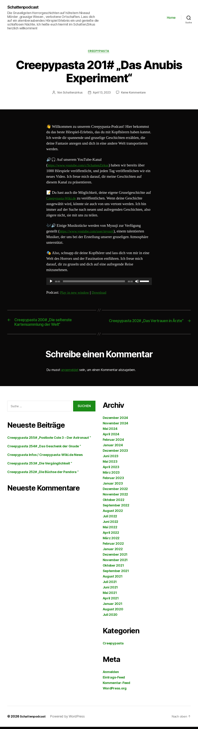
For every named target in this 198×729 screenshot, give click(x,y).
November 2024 (115, 425)
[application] (99, 282)
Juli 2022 (110, 518)
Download (102, 293)
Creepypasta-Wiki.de (62, 199)
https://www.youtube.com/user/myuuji (88, 232)
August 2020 (113, 611)
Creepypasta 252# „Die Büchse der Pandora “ (43, 474)
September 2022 (116, 508)
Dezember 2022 (115, 491)
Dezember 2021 (115, 557)
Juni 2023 (111, 458)
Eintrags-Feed (114, 680)
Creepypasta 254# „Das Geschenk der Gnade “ (44, 448)
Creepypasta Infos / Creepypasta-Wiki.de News (45, 457)
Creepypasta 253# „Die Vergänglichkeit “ (39, 466)
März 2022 (111, 540)
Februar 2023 (113, 480)
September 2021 (116, 573)
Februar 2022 (113, 546)
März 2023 (111, 475)
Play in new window (75, 293)
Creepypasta (99, 51)
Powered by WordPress (69, 719)
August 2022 (113, 513)
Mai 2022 (110, 529)
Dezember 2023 (115, 453)
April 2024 (111, 436)
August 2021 (113, 579)
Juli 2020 (110, 617)
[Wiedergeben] (51, 282)
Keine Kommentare (134, 93)
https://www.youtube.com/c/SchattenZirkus (81, 166)
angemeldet (69, 372)
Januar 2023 (113, 486)
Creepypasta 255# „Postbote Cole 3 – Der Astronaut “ (49, 440)
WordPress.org (115, 691)
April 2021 (111, 600)
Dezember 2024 (115, 420)
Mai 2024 (110, 431)
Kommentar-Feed (116, 685)
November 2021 (115, 562)
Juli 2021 (110, 584)
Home (171, 18)
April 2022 (111, 535)
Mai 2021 (110, 595)
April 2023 (111, 469)
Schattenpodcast (24, 7)
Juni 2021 (110, 590)
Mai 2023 (110, 464)
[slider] (94, 282)
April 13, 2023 (101, 93)
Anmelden (111, 674)
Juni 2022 (110, 524)
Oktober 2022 (113, 502)
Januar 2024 (113, 447)
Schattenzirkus (72, 93)
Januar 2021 (112, 606)
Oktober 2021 (113, 568)
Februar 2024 (113, 442)
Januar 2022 (113, 551)
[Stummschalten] (137, 282)
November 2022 (115, 497)
